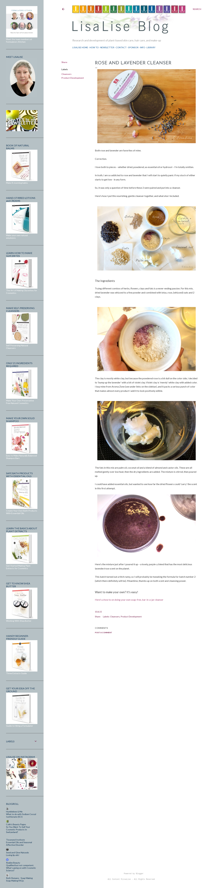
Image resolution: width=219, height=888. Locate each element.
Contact (121, 47)
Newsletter (107, 47)
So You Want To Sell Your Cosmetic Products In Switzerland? (18, 829)
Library (151, 47)
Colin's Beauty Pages (16, 824)
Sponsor (133, 47)
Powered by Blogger (131, 874)
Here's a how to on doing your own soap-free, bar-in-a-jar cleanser (129, 599)
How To (94, 47)
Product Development (72, 78)
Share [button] (64, 62)
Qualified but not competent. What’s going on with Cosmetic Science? (21, 868)
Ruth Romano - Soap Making (19, 878)
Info (142, 47)
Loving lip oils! (12, 855)
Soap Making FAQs (15, 880)
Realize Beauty (13, 862)
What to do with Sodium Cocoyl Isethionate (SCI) (21, 815)
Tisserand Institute (15, 839)
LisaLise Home (80, 47)
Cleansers (66, 74)
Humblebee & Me (14, 811)
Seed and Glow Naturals (17, 852)
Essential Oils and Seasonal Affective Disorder (19, 843)
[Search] (197, 9)
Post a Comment (103, 632)
